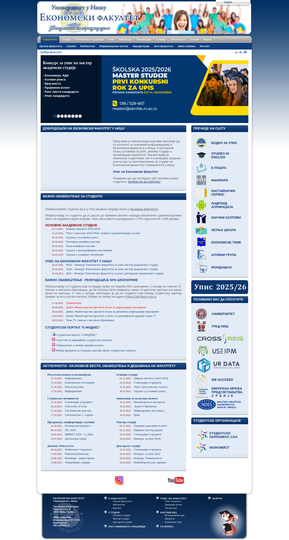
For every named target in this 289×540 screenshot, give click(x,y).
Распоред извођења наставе (76, 241)
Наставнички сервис (223, 192)
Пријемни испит (173, 504)
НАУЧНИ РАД (168, 512)
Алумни (194, 39)
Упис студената (173, 501)
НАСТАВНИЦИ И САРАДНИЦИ (127, 526)
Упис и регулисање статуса (143, 386)
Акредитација (141, 46)
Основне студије (127, 374)
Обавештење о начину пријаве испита (79, 345)
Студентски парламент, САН (223, 435)
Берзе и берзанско (138, 406)
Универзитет (223, 314)
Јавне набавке (187, 46)
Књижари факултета (144, 209)
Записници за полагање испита (137, 398)
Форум (207, 39)
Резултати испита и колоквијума (69, 374)
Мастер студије (126, 422)
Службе (71, 46)
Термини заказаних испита (143, 425)
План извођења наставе (73, 246)
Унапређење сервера (70, 462)
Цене (130, 415)
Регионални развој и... (71, 425)
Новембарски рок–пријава (143, 462)
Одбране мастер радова (141, 430)
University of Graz (69, 406)
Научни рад (125, 39)
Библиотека (87, 46)
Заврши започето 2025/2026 (76, 228)
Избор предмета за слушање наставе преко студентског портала (95, 350)
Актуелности (178, 39)
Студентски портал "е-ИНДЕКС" (76, 334)
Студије (66, 39)
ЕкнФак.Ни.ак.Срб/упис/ (144, 181)
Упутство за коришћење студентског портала (84, 340)
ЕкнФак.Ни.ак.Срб (50, 52)
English (228, 2)
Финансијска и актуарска (142, 402)
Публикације (144, 39)
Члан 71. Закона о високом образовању (83, 320)
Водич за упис (224, 143)
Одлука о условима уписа (75, 237)
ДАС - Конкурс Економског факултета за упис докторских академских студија (107, 273)
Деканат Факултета (60, 446)
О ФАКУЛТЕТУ (117, 498)
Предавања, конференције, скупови (71, 422)
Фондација (221, 267)
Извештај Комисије (70, 453)
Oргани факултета (51, 46)
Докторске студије (128, 446)
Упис (111, 39)
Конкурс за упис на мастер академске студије (67, 65)
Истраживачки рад (174, 515)
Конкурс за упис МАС (140, 438)
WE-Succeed (222, 379)
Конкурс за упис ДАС (140, 453)
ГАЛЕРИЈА (166, 526)
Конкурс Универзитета (141, 458)
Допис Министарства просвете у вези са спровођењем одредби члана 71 (104, 315)
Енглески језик (67, 386)
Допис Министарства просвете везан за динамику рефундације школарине (105, 311)
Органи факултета (122, 501)
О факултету (50, 39)
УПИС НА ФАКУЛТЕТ (173, 498)
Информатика (66, 378)
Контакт (205, 46)
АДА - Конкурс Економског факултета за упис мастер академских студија (105, 269)
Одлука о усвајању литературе (78, 254)
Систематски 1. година (72, 415)
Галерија (161, 39)
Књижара (219, 180)
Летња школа (223, 230)
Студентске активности (63, 398)
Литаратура (171, 508)
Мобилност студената (71, 449)
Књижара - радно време (72, 458)
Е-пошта (218, 168)
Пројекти (170, 518)
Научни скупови (226, 217)
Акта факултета (163, 46)
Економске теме (226, 242)
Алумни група (223, 255)
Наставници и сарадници (89, 39)
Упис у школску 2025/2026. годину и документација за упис (96, 233)
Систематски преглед (71, 410)
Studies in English (220, 155)
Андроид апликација (222, 205)
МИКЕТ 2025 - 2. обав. (72, 434)
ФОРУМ (217, 498)
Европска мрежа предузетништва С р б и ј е (227, 392)
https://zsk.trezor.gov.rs (141, 296)
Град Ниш (220, 326)
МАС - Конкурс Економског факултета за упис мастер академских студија (105, 264)
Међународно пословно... (142, 410)
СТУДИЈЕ (114, 512)
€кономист (219, 447)
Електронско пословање (73, 382)
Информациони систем (114, 46)
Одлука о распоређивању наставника (82, 250)
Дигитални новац (68, 438)
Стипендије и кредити (71, 402)
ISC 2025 (63, 430)
